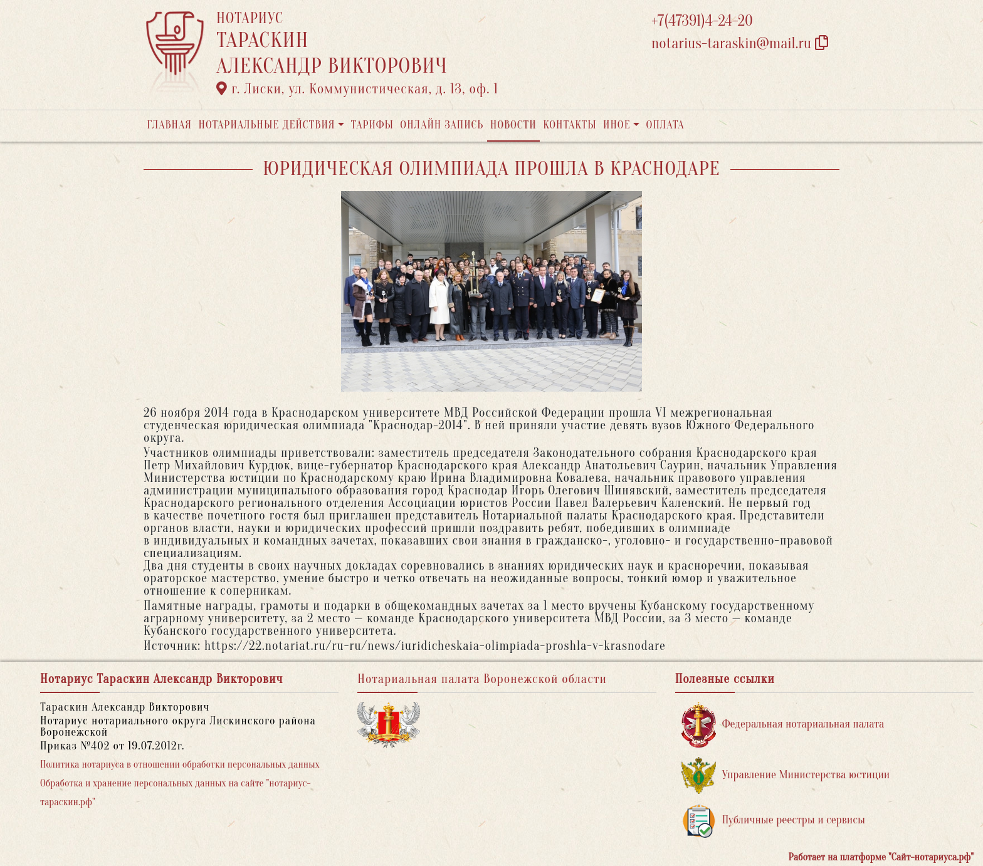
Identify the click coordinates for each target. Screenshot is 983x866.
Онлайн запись (441, 125)
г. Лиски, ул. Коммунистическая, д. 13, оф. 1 (357, 89)
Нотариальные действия (266, 125)
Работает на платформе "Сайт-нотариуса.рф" (881, 857)
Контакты (569, 125)
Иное (617, 125)
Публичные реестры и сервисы (773, 820)
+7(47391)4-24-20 (702, 21)
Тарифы (372, 125)
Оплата (665, 125)
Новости (513, 125)
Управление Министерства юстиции (785, 775)
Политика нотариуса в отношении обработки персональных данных (180, 764)
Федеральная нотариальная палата (783, 725)
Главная (169, 125)
